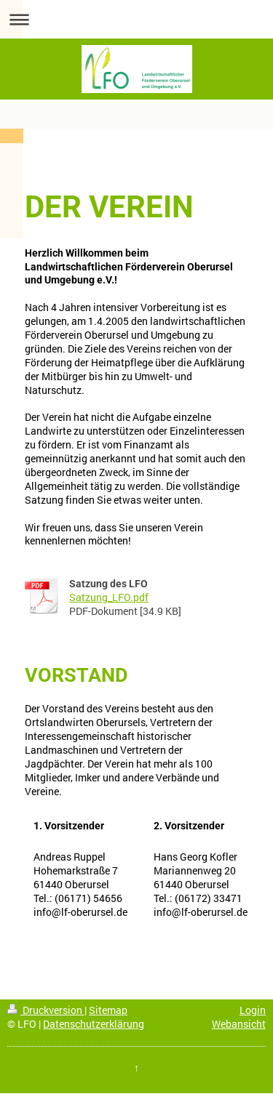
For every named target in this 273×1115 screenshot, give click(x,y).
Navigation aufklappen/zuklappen (136, 19)
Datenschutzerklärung (93, 1024)
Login (253, 1010)
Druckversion (45, 1010)
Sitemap (108, 1010)
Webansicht (239, 1024)
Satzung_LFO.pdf (109, 597)
